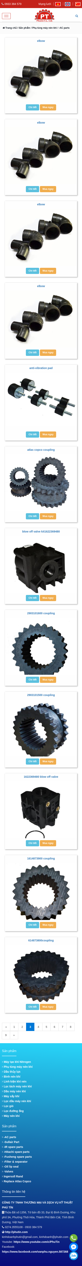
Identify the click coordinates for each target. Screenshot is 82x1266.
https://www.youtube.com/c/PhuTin (37, 1241)
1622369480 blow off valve (41, 776)
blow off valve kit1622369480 (41, 531)
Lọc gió (7, 1106)
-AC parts (9, 1137)
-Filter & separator (14, 1161)
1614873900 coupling (41, 858)
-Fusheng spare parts (17, 1156)
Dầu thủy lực (11, 1071)
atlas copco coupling (41, 449)
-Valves (7, 1171)
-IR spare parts (12, 1146)
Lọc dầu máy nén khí (16, 1101)
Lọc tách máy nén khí (17, 1086)
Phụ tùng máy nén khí (17, 1066)
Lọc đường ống (13, 1111)
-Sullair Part (10, 1142)
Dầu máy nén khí (14, 1091)
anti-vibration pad (41, 368)
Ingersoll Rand (12, 1176)
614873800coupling (41, 940)
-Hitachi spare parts (16, 1151)
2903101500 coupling (41, 695)
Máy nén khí (11, 1115)
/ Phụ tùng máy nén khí (44, 28)
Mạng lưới (45, 4)
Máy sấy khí (10, 1096)
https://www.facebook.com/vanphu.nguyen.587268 (35, 1251)
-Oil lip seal (10, 1166)
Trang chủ (10, 28)
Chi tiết (32, 107)
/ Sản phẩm (23, 28)
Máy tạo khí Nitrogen (16, 1061)
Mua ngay (47, 107)
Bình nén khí (11, 1076)
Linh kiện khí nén (14, 1081)
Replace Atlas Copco (16, 1181)
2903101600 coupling (41, 613)
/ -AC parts (63, 28)
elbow (41, 40)
